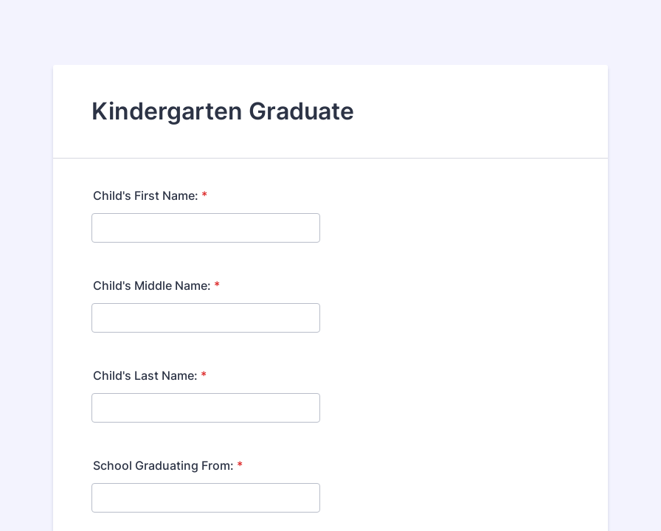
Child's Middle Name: (156, 285)
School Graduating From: (168, 465)
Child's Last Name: (150, 375)
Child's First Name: (150, 195)
